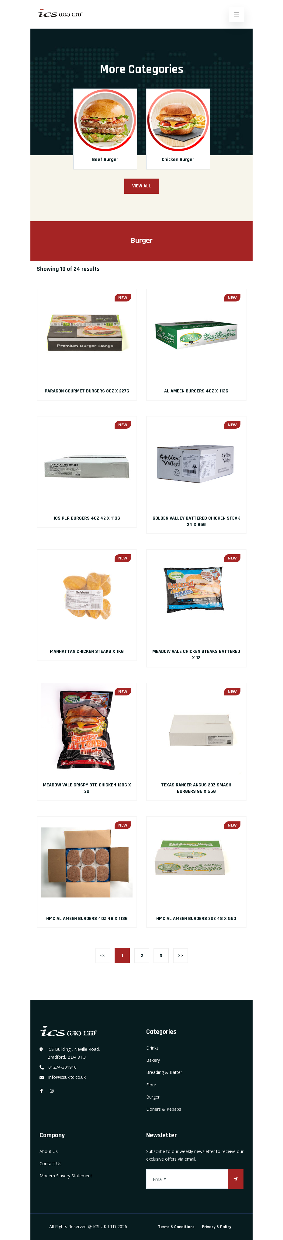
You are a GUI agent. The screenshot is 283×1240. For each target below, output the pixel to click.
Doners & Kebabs (163, 1109)
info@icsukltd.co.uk (67, 1077)
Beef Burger (105, 159)
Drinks (152, 1048)
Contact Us (50, 1163)
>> (180, 955)
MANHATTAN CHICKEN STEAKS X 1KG (87, 651)
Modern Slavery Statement (66, 1176)
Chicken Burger (178, 159)
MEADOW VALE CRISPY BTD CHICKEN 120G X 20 (87, 788)
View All (141, 186)
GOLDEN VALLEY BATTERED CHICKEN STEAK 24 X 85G (196, 521)
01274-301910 (62, 1067)
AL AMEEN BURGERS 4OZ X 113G (196, 391)
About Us (49, 1151)
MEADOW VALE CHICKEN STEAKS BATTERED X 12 (196, 654)
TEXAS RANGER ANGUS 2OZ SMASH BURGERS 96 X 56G (196, 788)
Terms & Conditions (176, 1227)
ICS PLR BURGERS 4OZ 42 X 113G (87, 518)
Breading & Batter (164, 1072)
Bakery (153, 1060)
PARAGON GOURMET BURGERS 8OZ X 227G (87, 391)
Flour (151, 1085)
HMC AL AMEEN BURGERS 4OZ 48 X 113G (87, 918)
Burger (153, 1097)
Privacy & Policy (216, 1227)
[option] (105, 133)
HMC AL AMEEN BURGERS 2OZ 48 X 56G (196, 918)
